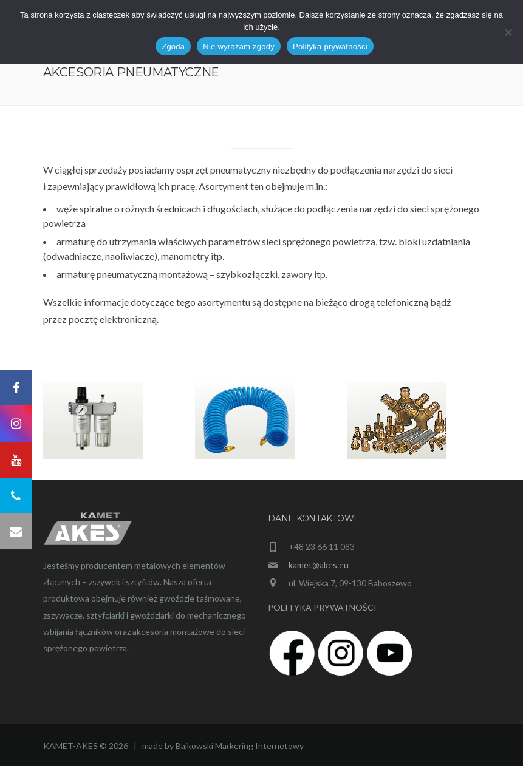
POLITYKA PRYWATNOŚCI (322, 607)
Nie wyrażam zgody (239, 46)
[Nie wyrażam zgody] (508, 32)
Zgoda (173, 46)
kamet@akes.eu (319, 565)
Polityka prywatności (330, 46)
